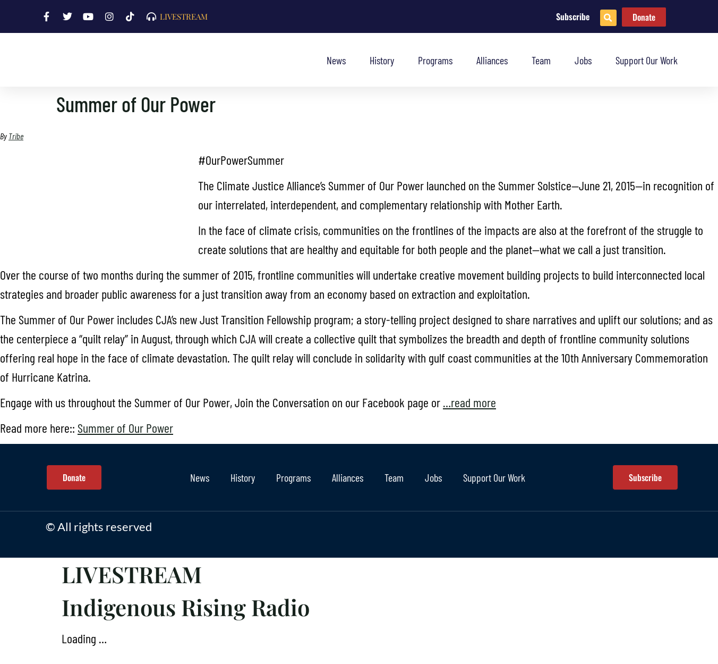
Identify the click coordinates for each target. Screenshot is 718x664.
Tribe (15, 136)
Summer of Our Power (125, 427)
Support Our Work (647, 60)
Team (541, 60)
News (336, 60)
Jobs (583, 60)
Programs (435, 60)
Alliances (492, 60)
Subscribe (572, 16)
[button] (608, 18)
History (382, 60)
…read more (469, 402)
